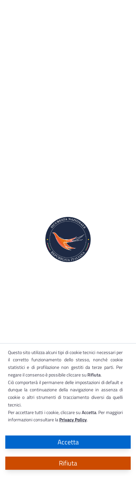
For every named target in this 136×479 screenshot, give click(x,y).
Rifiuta (68, 463)
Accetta (68, 442)
